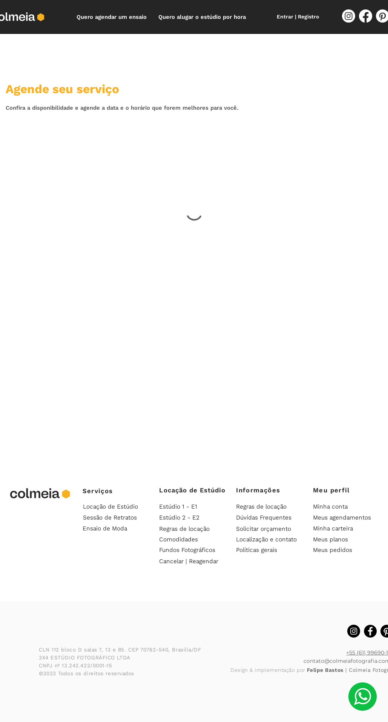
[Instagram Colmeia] (353, 631)
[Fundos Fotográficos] (192, 550)
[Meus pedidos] (345, 550)
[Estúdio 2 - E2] (191, 517)
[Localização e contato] (268, 539)
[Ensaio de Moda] (115, 528)
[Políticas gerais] (268, 550)
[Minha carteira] (345, 528)
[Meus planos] (345, 539)
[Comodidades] (191, 539)
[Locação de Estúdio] (113, 506)
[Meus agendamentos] (345, 517)
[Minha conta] (345, 506)
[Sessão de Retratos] (113, 517)
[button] (112, 17)
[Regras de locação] (191, 529)
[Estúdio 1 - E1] (191, 506)
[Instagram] (348, 16)
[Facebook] (365, 16)
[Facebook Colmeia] (370, 631)
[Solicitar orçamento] (268, 529)
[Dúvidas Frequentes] (268, 517)
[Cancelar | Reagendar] (192, 561)
